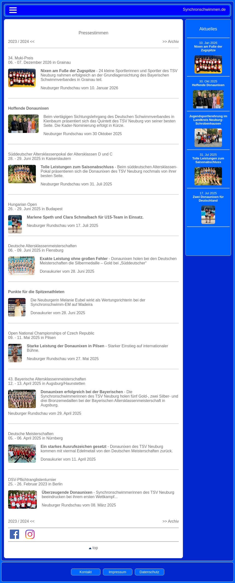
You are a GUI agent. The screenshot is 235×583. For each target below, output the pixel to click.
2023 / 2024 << (21, 41)
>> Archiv (170, 41)
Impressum (117, 572)
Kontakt (86, 572)
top (93, 548)
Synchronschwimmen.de (204, 9)
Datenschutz (149, 572)
